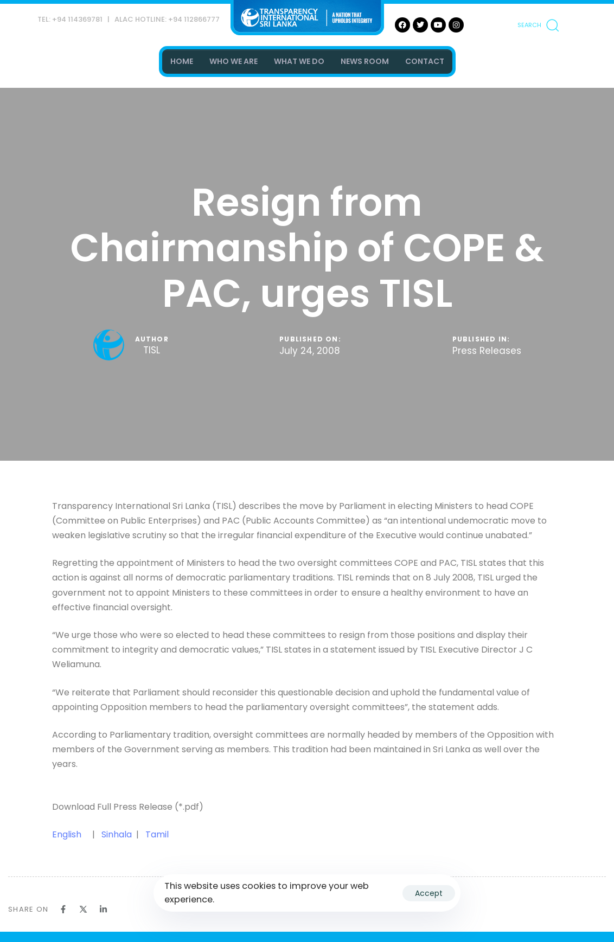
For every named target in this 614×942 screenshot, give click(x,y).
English (66, 834)
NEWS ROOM (365, 61)
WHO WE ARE (233, 61)
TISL (151, 350)
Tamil (157, 834)
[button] (538, 24)
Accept (429, 893)
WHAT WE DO (299, 61)
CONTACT (424, 61)
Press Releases (486, 351)
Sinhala (117, 834)
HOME (181, 61)
